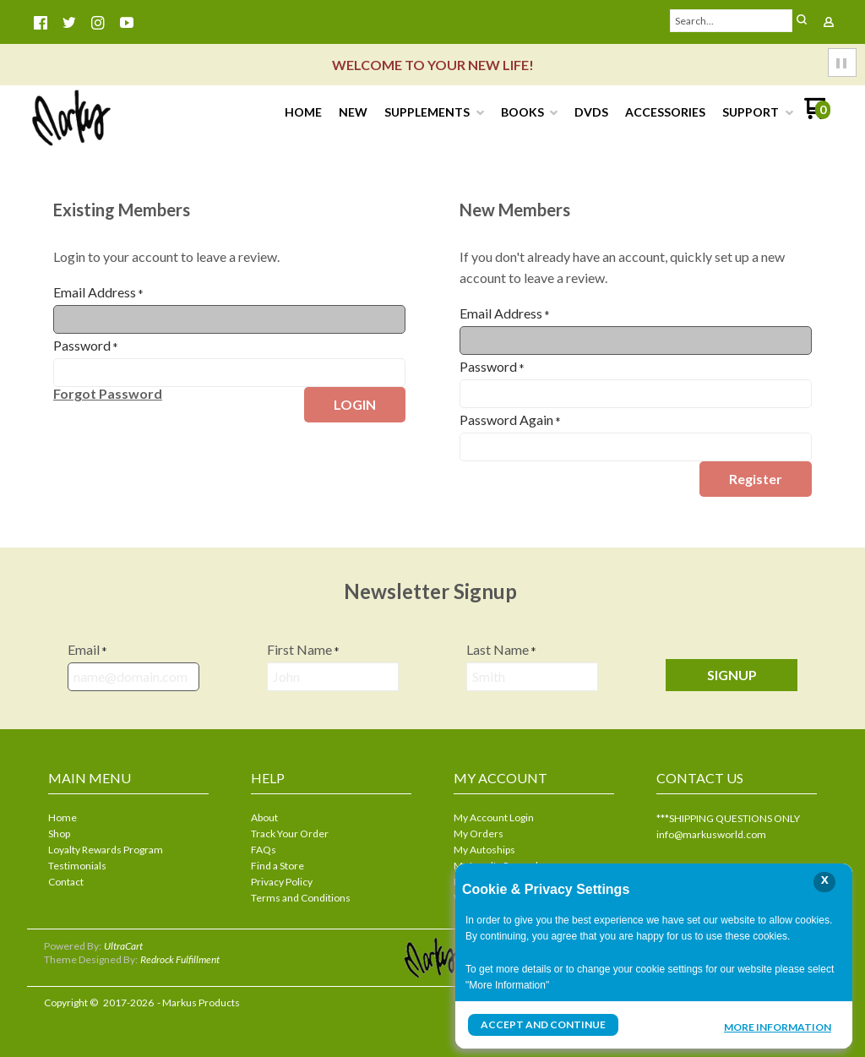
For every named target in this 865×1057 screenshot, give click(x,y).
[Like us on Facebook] (40, 23)
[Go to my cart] (817, 114)
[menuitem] (303, 112)
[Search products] (731, 20)
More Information (777, 1026)
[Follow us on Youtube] (126, 23)
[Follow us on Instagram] (98, 23)
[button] (801, 20)
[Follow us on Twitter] (69, 23)
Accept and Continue (543, 1024)
